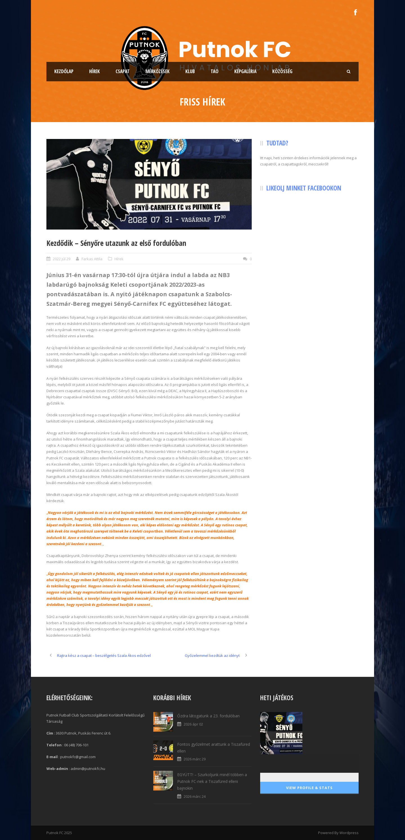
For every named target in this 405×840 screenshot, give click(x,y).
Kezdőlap (63, 71)
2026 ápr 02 (193, 724)
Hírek (94, 71)
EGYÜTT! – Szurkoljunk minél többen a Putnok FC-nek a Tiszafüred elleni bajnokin (212, 781)
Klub (190, 71)
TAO (215, 71)
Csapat (123, 71)
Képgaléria (245, 71)
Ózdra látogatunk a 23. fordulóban (208, 715)
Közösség (282, 71)
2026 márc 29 (195, 759)
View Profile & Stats (309, 787)
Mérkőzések (157, 71)
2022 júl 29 (61, 258)
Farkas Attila (92, 258)
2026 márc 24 (195, 796)
